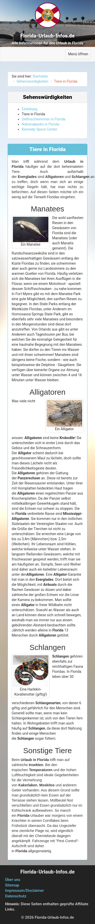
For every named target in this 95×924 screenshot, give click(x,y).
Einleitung (29, 109)
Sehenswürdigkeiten (32, 81)
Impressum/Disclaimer (24, 890)
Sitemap (12, 885)
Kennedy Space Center (39, 129)
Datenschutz (15, 896)
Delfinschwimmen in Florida (43, 119)
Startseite (40, 76)
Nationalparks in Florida (40, 124)
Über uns (12, 879)
